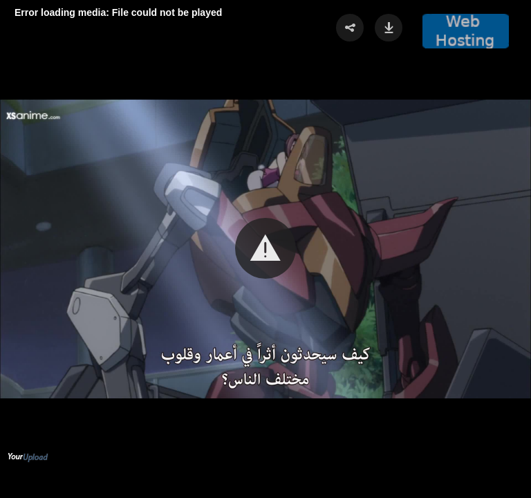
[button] (265, 248)
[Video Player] (265, 249)
